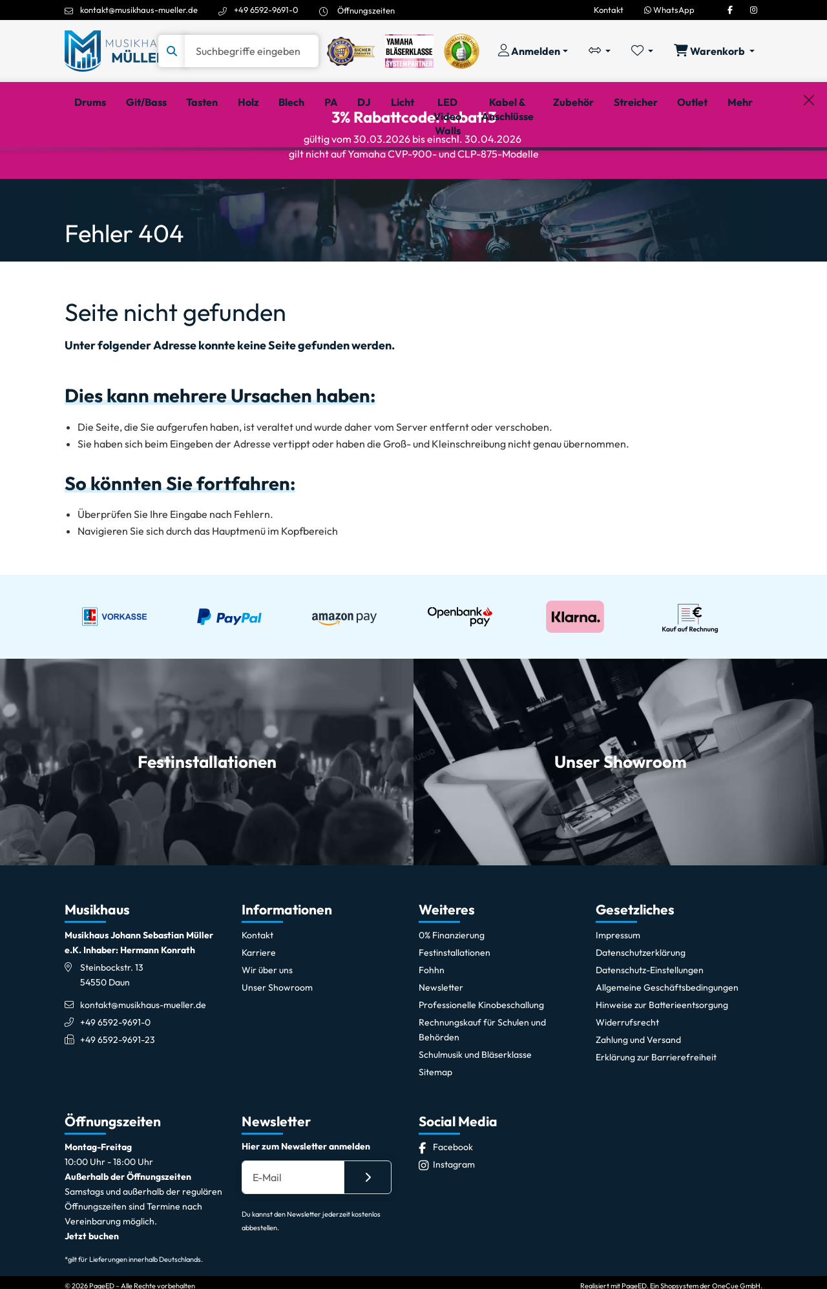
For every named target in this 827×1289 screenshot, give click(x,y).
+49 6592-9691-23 (117, 1098)
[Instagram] (753, 10)
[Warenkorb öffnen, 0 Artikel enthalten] (714, 51)
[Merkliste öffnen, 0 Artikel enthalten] (642, 51)
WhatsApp (669, 10)
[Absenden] (368, 1235)
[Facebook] (730, 10)
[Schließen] (809, 168)
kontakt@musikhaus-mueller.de (139, 10)
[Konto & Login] (533, 51)
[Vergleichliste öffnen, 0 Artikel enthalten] (599, 51)
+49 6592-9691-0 (266, 10)
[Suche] (252, 51)
